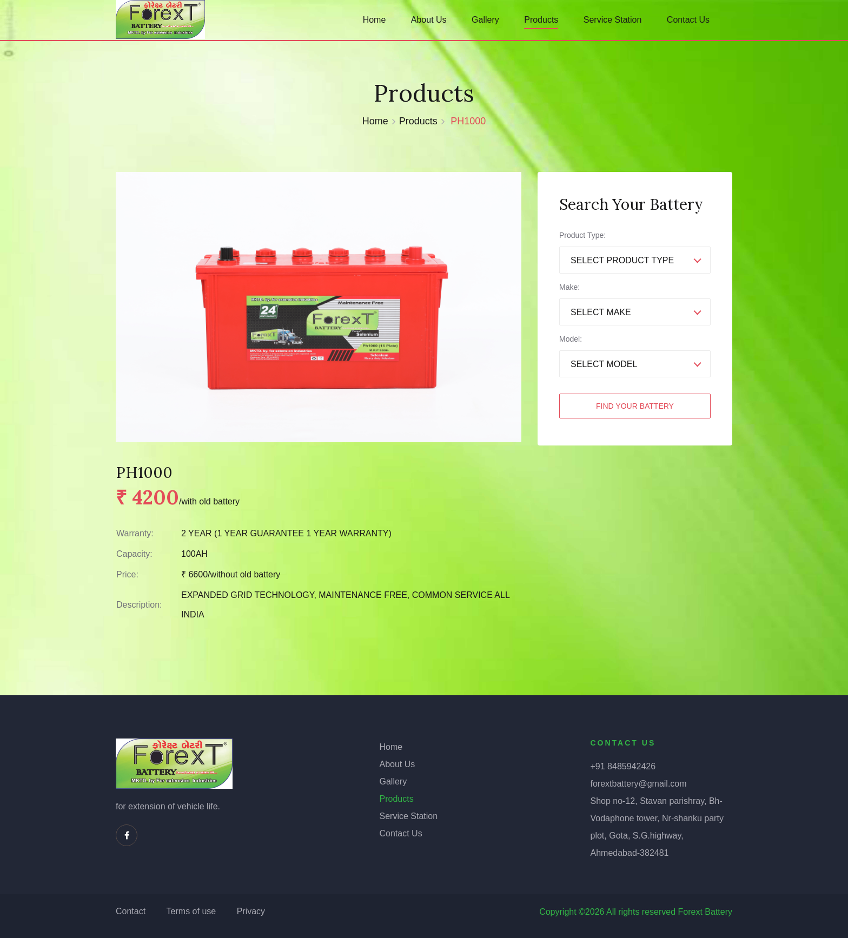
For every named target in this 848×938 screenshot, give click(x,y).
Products (541, 19)
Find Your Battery (635, 406)
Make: (569, 287)
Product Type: (582, 235)
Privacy (251, 911)
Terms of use (191, 911)
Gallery (485, 19)
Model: (570, 339)
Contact (130, 911)
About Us (429, 19)
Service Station (613, 19)
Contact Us (688, 19)
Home (374, 19)
